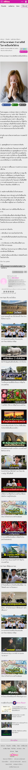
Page (16, 751)
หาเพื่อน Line (24, 745)
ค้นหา (18, 6)
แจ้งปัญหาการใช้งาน (17, 764)
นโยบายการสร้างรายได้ (15, 761)
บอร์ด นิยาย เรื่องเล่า (15, 39)
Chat (18, 745)
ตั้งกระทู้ (24, 6)
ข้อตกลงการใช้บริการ (7, 759)
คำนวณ (12, 751)
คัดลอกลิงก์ (23, 51)
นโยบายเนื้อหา (5, 761)
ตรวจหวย (19, 748)
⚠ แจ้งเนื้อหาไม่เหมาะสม (18, 272)
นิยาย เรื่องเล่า (19, 703)
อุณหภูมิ (4, 144)
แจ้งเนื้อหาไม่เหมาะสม (14, 767)
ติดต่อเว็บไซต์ (9, 764)
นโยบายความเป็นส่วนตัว (19, 759)
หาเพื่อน (14, 745)
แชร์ (23, 49)
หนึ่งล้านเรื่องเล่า (8, 50)
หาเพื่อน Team (6, 748)
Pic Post (13, 748)
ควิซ (24, 748)
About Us (24, 761)
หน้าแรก (2, 39)
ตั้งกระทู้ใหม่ (14, 740)
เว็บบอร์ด (3, 6)
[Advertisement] (14, 23)
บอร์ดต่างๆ (11, 6)
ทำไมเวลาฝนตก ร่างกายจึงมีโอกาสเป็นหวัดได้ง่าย (11, 266)
